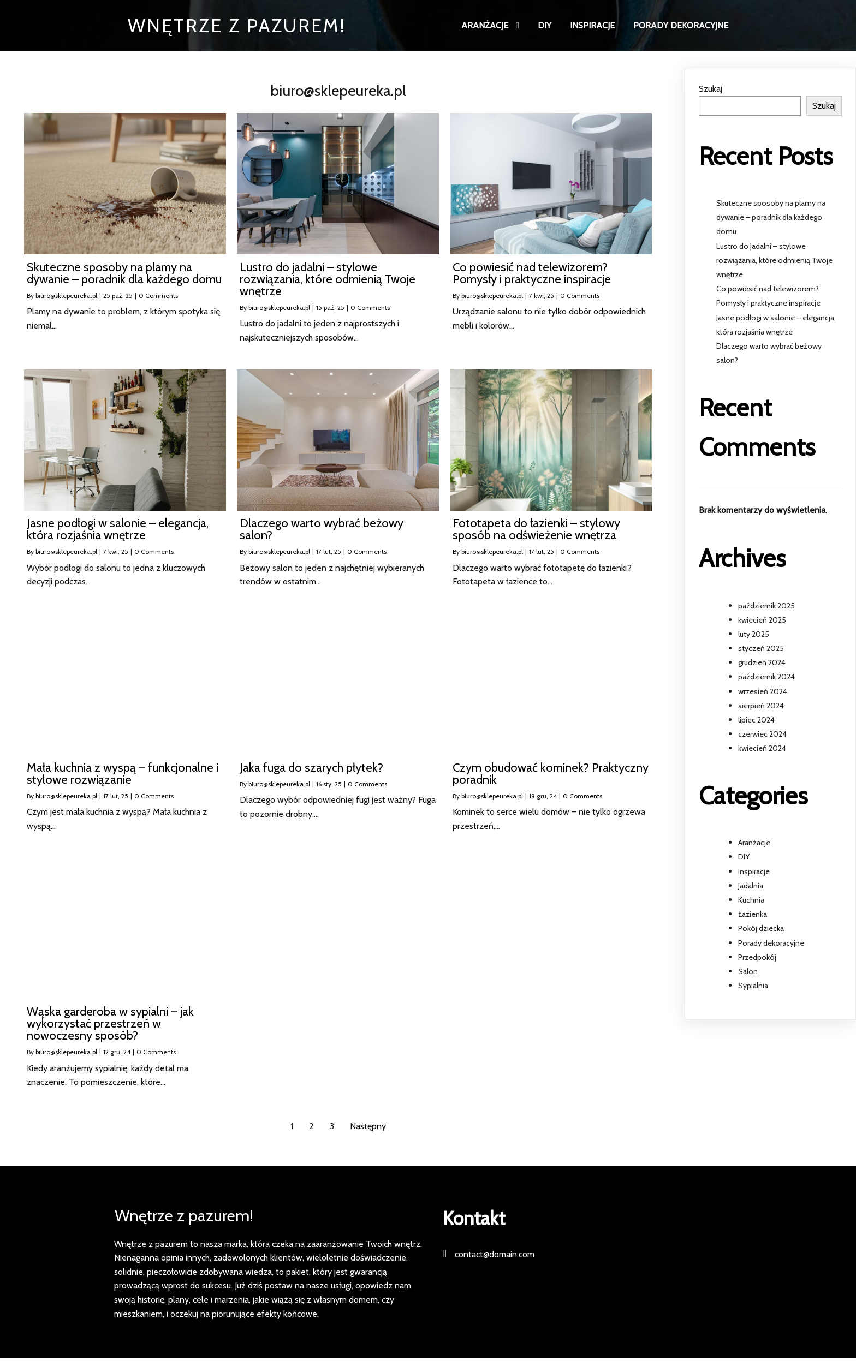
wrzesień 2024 (762, 692)
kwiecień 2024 (762, 749)
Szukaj (710, 90)
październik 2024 (766, 678)
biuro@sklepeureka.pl (66, 296)
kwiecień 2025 (762, 620)
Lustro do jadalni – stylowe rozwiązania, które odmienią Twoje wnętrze (774, 261)
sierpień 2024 (761, 706)
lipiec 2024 (756, 721)
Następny (368, 1126)
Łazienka (752, 915)
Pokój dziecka (761, 929)
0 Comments (158, 296)
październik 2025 (766, 606)
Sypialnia (753, 987)
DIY (744, 858)
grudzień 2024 (762, 663)
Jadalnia (750, 886)
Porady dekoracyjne (771, 943)
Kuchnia (751, 901)
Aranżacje (754, 844)
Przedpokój (757, 958)
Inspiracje (754, 872)
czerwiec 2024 (762, 735)
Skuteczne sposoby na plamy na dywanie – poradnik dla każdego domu (770, 218)
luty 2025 (753, 635)
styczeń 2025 (761, 649)
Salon (748, 972)
